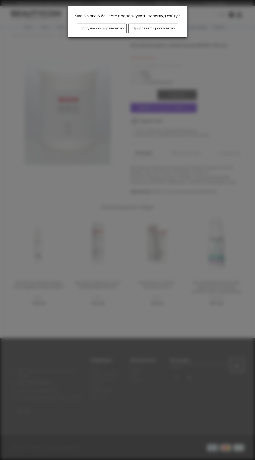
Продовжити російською (153, 28)
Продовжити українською (102, 28)
